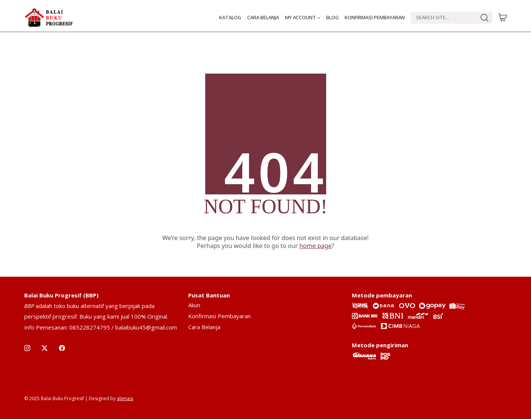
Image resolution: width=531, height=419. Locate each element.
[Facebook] (62, 348)
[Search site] (484, 18)
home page (315, 246)
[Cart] (502, 17)
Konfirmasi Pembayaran (219, 316)
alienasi (125, 398)
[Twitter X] (45, 348)
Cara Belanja (204, 326)
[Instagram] (27, 348)
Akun (194, 305)
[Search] (443, 18)
